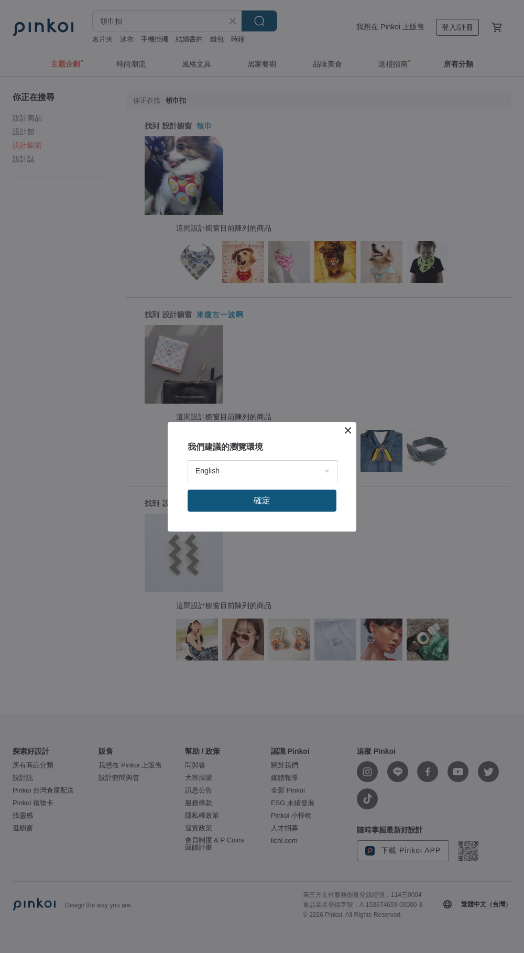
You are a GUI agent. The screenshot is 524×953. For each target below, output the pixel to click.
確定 (262, 500)
